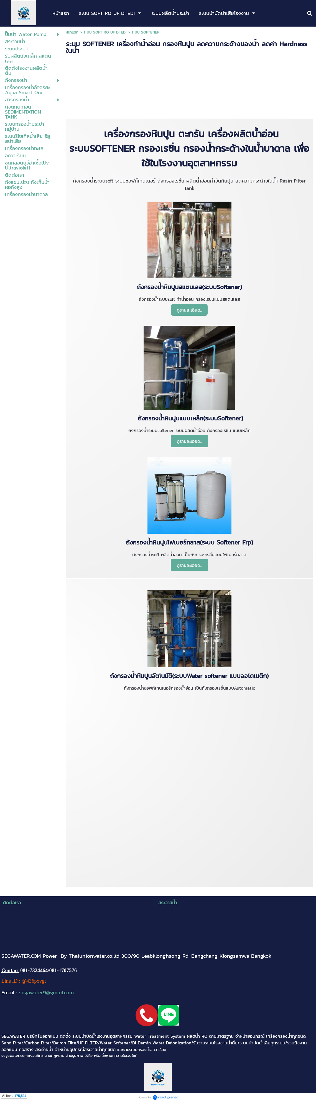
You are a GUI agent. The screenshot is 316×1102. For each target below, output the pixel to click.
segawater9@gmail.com (46, 992)
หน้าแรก (72, 32)
